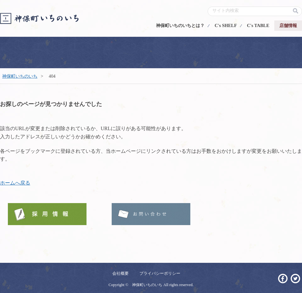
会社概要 (120, 273)
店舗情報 (288, 25)
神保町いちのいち (19, 76)
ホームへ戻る (15, 182)
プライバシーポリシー (159, 273)
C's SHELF (226, 25)
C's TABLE (258, 25)
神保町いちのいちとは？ (180, 25)
